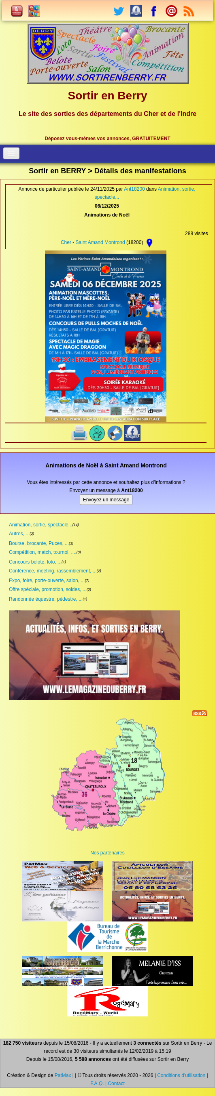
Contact (116, 1083)
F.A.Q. (97, 1083)
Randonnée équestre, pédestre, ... (46, 599)
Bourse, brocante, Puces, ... (39, 543)
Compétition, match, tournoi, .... (43, 552)
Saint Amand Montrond (100, 242)
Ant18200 (134, 189)
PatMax (63, 1075)
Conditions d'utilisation (181, 1075)
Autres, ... (19, 533)
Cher (66, 242)
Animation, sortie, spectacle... (40, 525)
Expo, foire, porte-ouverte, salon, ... (47, 580)
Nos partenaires (107, 853)
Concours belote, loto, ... (35, 562)
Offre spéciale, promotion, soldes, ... (48, 589)
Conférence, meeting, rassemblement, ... (53, 571)
